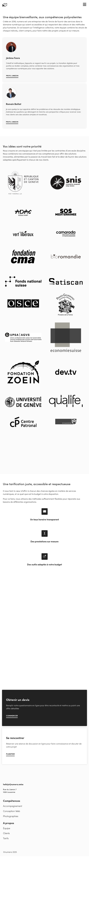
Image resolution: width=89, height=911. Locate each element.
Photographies (10, 836)
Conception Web (11, 830)
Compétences (11, 820)
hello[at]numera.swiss (13, 804)
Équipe (6, 848)
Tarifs (6, 858)
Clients (6, 853)
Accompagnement (12, 825)
